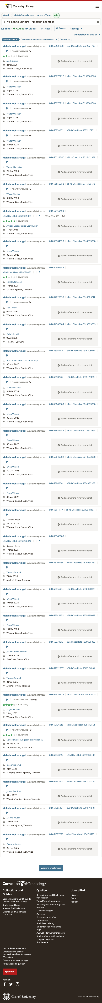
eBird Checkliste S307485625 (81, 694)
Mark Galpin (12, 61)
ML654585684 (56, 324)
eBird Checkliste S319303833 (81, 324)
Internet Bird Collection (14, 908)
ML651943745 (56, 781)
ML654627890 (56, 297)
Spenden (9, 971)
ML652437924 (56, 694)
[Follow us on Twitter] (11, 984)
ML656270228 (56, 103)
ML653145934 (56, 589)
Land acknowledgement (14, 948)
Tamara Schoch (13, 572)
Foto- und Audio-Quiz (47, 917)
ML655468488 (56, 211)
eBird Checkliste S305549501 (80, 725)
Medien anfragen (45, 911)
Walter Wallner (13, 87)
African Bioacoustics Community (22, 226)
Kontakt (74, 902)
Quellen (42, 890)
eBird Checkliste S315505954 (81, 351)
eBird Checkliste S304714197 (80, 834)
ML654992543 (56, 268)
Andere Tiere (44, 15)
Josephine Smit (13, 765)
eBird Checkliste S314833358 (81, 241)
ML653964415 (56, 351)
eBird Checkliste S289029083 (17, 272)
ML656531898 (56, 46)
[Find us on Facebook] (4, 984)
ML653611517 (56, 510)
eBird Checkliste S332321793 (81, 46)
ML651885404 (56, 808)
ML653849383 (56, 404)
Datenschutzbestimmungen (16, 960)
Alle (56, 15)
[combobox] (51, 22)
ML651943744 (56, 755)
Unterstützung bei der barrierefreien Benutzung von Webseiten (17, 954)
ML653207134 (56, 563)
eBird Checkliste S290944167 (80, 510)
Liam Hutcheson (14, 282)
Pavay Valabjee (13, 844)
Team (73, 898)
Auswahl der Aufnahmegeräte (51, 933)
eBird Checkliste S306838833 (81, 563)
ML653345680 (56, 536)
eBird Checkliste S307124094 (81, 668)
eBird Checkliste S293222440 (17, 541)
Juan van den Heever (16, 652)
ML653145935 (56, 615)
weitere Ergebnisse (51, 868)
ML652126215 (56, 725)
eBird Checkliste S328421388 (81, 157)
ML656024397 (56, 157)
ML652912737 (56, 668)
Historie (74, 895)
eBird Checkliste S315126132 (81, 130)
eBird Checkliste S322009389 (17, 216)
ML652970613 (56, 642)
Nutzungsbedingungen (14, 964)
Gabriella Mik (12, 334)
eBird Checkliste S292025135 (81, 755)
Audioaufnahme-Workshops (50, 936)
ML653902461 (56, 377)
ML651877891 (56, 834)
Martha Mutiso (13, 818)
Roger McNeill (13, 709)
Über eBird (78, 890)
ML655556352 (56, 184)
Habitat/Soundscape (23, 15)
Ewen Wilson (12, 251)
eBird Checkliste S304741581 (81, 808)
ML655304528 (56, 241)
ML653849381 (56, 483)
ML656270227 (56, 76)
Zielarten (41, 914)
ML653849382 (56, 457)
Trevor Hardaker (14, 167)
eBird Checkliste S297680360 (81, 76)
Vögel (6, 15)
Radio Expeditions (11, 905)
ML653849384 (56, 431)
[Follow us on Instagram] (17, 984)
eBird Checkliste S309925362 (81, 642)
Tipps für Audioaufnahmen (49, 901)
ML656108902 (56, 130)
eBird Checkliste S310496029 (81, 589)
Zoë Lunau (11, 308)
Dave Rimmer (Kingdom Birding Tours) (24, 740)
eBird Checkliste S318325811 (81, 297)
